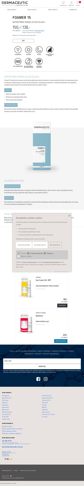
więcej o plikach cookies (29, 262)
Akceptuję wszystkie (24, 245)
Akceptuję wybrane (40, 245)
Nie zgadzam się (55, 245)
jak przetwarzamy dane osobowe (51, 262)
